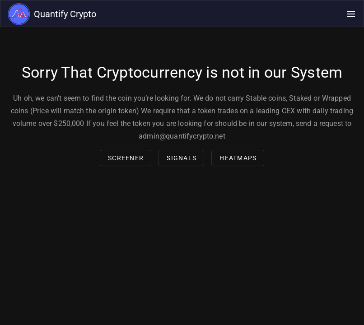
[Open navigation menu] (351, 14)
